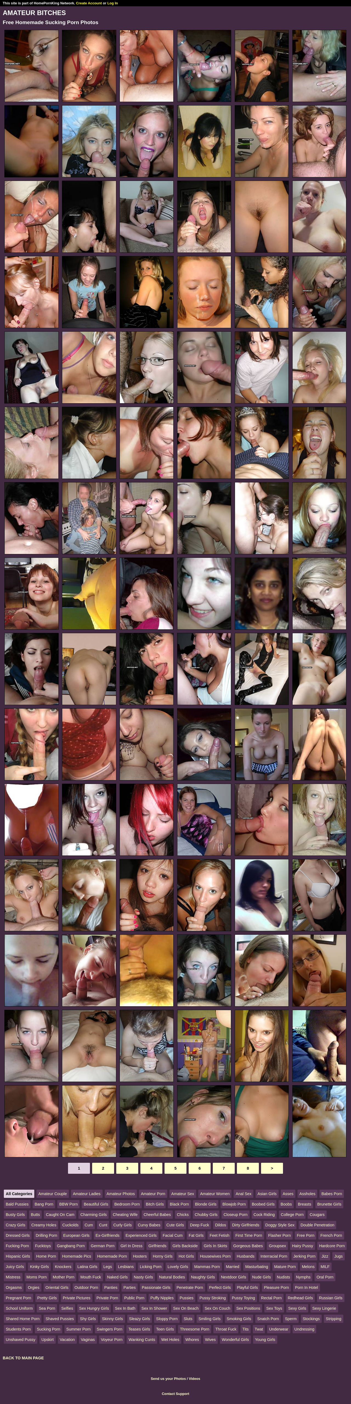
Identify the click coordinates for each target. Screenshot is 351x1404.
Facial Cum (173, 1235)
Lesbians (126, 1266)
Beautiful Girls (96, 1204)
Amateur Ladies (87, 1194)
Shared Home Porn (22, 1319)
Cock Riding (264, 1214)
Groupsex (277, 1246)
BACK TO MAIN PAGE (23, 1358)
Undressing (305, 1329)
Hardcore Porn (332, 1246)
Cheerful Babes (157, 1214)
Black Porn (179, 1204)
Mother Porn (63, 1277)
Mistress (13, 1277)
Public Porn (134, 1298)
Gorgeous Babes (248, 1246)
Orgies (33, 1287)
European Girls (76, 1235)
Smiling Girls (210, 1319)
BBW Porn (68, 1204)
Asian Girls (267, 1194)
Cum (89, 1225)
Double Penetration (317, 1225)
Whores (192, 1339)
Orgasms (14, 1287)
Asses (288, 1194)
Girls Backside (185, 1246)
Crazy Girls (15, 1225)
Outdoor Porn (86, 1287)
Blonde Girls (205, 1204)
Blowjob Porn (234, 1204)
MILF (325, 1266)
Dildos (220, 1225)
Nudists (283, 1277)
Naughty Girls (203, 1277)
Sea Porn (47, 1308)
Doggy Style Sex (280, 1225)
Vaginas (88, 1339)
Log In (112, 3)
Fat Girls (196, 1235)
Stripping (333, 1319)
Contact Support (175, 1394)
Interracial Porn (274, 1256)
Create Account (89, 3)
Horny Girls (162, 1256)
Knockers (63, 1266)
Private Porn (107, 1298)
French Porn (331, 1235)
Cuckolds (70, 1225)
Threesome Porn (194, 1329)
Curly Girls (122, 1225)
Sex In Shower (154, 1308)
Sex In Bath (125, 1308)
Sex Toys (274, 1308)
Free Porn (305, 1235)
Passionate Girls (156, 1287)
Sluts (188, 1319)
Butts (35, 1214)
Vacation (67, 1339)
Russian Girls (330, 1298)
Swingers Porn (110, 1329)
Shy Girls (88, 1319)
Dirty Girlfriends (245, 1225)
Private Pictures (76, 1298)
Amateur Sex (182, 1194)
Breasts (304, 1204)
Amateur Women (215, 1194)
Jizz (324, 1256)
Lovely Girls (178, 1266)
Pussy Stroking (212, 1298)
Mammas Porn (207, 1266)
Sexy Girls (297, 1308)
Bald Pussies (17, 1204)
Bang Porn (44, 1204)
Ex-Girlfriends (108, 1235)
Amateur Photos (121, 1194)
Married (232, 1266)
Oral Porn (324, 1277)
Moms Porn (37, 1277)
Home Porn (46, 1256)
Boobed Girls (263, 1204)
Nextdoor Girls (233, 1277)
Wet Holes (170, 1339)
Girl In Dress (131, 1246)
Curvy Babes (149, 1225)
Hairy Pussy (302, 1246)
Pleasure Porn (276, 1287)
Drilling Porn (46, 1235)
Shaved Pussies (60, 1319)
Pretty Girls (47, 1298)
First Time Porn (248, 1235)
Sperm (290, 1319)
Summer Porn (78, 1329)
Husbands (245, 1256)
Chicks (183, 1214)
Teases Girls (139, 1329)
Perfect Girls (220, 1287)
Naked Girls (117, 1277)
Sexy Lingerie (324, 1308)
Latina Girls (87, 1266)
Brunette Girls (329, 1204)
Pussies (186, 1298)
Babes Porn (331, 1194)
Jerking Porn (304, 1256)
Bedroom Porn (127, 1204)
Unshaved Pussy (20, 1339)
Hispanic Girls (18, 1256)
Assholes (307, 1194)
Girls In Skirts (215, 1246)
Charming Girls (93, 1214)
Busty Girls (15, 1214)
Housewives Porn (215, 1256)
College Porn (292, 1214)
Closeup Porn (235, 1214)
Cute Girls (175, 1225)
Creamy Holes (43, 1225)
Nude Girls (261, 1277)
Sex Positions (248, 1308)
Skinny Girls (112, 1319)
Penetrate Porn (190, 1287)
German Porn (102, 1246)
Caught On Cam (60, 1214)
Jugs (338, 1256)
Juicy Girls (15, 1266)
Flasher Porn (279, 1235)
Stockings (311, 1319)
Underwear (278, 1329)
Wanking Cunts (142, 1339)
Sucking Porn (48, 1329)
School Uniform (19, 1308)
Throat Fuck (225, 1329)
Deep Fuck (199, 1225)
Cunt (103, 1225)
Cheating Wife (125, 1214)
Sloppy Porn (166, 1319)
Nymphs (303, 1277)
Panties (110, 1287)
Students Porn (18, 1329)
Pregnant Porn (18, 1298)
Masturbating (256, 1266)
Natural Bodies (172, 1277)
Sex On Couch (217, 1308)
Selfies (67, 1308)
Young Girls (265, 1339)
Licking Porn (151, 1266)
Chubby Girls (206, 1214)
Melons (308, 1266)
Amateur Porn (153, 1194)
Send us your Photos (168, 1379)
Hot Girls (186, 1256)
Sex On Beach (186, 1308)
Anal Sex (243, 1194)
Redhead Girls (300, 1298)
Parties (129, 1287)
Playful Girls (247, 1287)
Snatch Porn (268, 1319)
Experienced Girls (141, 1235)
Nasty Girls (143, 1277)
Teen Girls (165, 1329)
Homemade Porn (112, 1256)
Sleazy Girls (139, 1319)
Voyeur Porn (112, 1339)
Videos (194, 1379)
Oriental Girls (57, 1287)
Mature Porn (285, 1266)
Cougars (317, 1214)
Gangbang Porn (71, 1246)
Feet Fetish (219, 1235)
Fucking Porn (17, 1246)
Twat (259, 1329)
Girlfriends (157, 1246)
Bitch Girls (155, 1204)
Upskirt (47, 1339)
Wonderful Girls (235, 1339)
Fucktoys (43, 1246)
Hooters (140, 1256)
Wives (210, 1339)
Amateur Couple (52, 1194)
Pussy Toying (243, 1298)
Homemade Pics (76, 1256)
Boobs (286, 1204)
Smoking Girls (239, 1319)
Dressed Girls (18, 1235)
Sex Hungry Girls (94, 1308)
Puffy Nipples (162, 1298)
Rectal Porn (271, 1298)
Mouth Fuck (90, 1277)
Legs (107, 1266)
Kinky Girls (39, 1266)
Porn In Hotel (306, 1287)
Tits (245, 1329)
